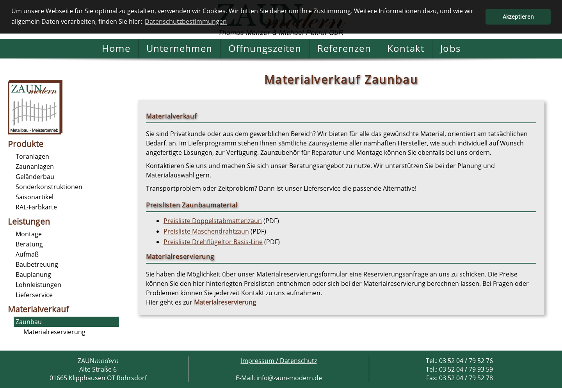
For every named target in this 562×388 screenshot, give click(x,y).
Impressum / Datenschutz (279, 360)
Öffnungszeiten (264, 49)
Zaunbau (29, 321)
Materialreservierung (54, 332)
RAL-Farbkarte (36, 207)
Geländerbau (35, 176)
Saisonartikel (34, 197)
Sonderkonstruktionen (49, 186)
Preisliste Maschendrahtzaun (206, 231)
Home (116, 49)
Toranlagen (32, 156)
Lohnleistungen (38, 284)
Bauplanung (33, 274)
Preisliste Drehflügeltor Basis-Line (213, 241)
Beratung (29, 244)
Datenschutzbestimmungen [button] (186, 21)
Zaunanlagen (35, 166)
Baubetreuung (37, 264)
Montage (29, 234)
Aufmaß (27, 254)
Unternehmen (179, 49)
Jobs (450, 49)
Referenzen (344, 49)
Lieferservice (34, 295)
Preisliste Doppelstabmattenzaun (213, 220)
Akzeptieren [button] (518, 16)
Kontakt (405, 49)
